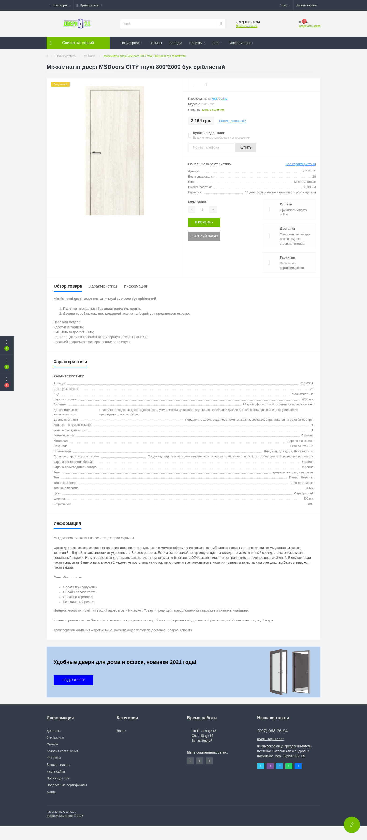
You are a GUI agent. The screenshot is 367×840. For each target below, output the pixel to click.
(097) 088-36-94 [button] (272, 731)
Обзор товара (68, 286)
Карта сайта (56, 771)
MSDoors (90, 56)
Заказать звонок (246, 26)
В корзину (204, 222)
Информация (241, 43)
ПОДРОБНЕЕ (73, 680)
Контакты (54, 758)
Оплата (286, 204)
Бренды (175, 43)
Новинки (197, 43)
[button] (60, 5)
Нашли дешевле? (232, 121)
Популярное (131, 43)
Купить (245, 147)
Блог (217, 43)
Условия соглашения (62, 751)
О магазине (55, 737)
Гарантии (287, 257)
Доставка (287, 228)
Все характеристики (301, 164)
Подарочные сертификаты (67, 785)
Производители (58, 778)
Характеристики (103, 286)
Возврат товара (58, 765)
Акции (51, 792)
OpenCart (69, 811)
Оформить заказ (309, 26)
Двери (121, 731)
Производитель (66, 56)
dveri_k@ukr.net (270, 739)
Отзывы (156, 43)
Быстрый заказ (204, 236)
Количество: (197, 202)
